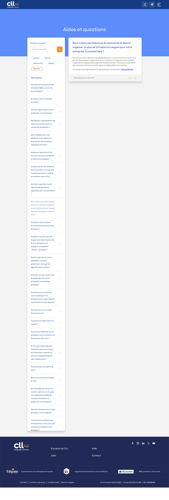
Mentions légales (67, 482)
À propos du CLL (59, 448)
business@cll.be (127, 69)
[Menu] (159, 5)
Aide (94, 448)
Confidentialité (53, 482)
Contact (96, 455)
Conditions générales (37, 482)
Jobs (53, 455)
